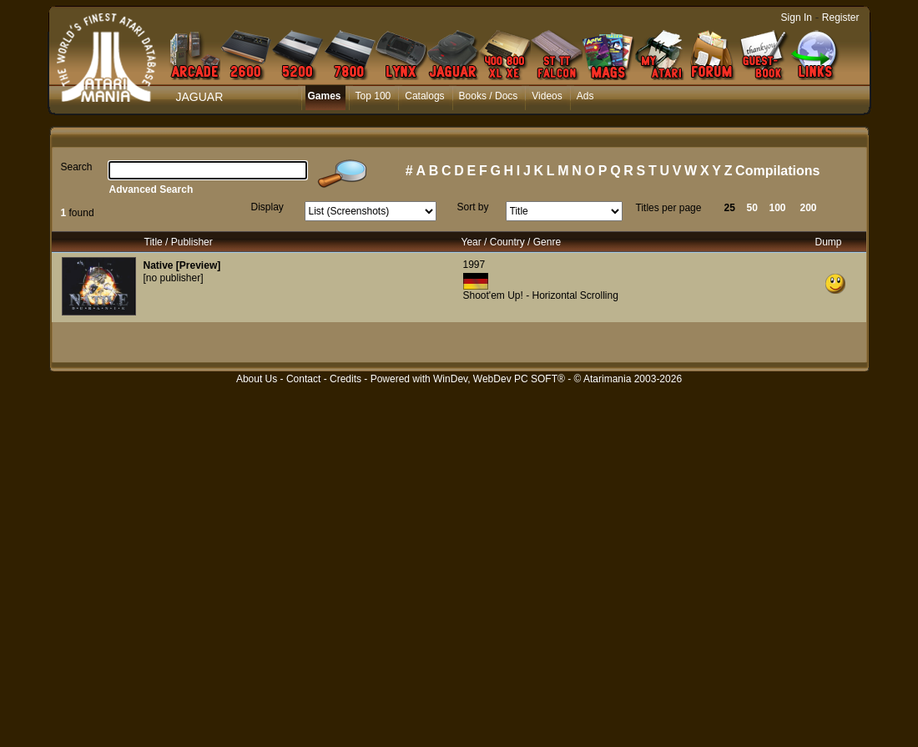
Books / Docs (488, 96)
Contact (303, 379)
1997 (474, 264)
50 (752, 208)
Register (841, 17)
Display (267, 207)
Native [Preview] (182, 265)
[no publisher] (174, 278)
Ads (585, 96)
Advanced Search (151, 189)
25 (729, 208)
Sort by (473, 207)
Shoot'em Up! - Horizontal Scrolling (540, 295)
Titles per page (669, 208)
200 (808, 208)
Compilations (777, 171)
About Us (256, 379)
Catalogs (424, 96)
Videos (547, 96)
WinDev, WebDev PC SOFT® (499, 379)
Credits (345, 379)
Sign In (796, 17)
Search (77, 167)
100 (777, 208)
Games (324, 96)
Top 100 (373, 96)
